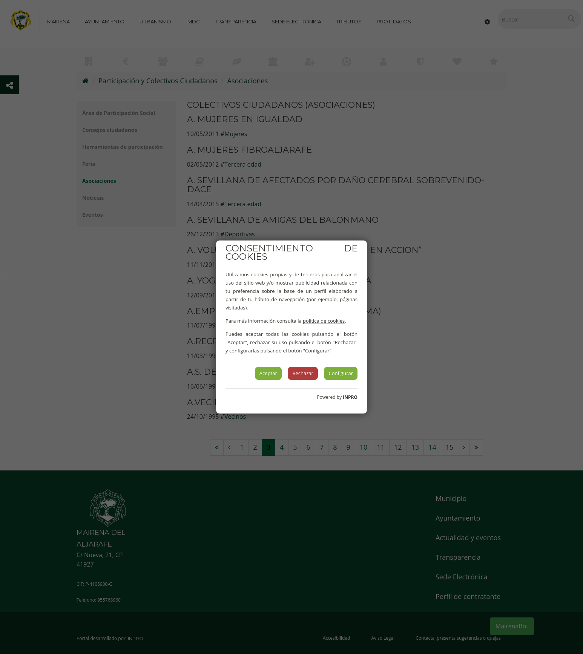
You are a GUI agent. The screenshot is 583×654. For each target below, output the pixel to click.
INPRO (350, 397)
